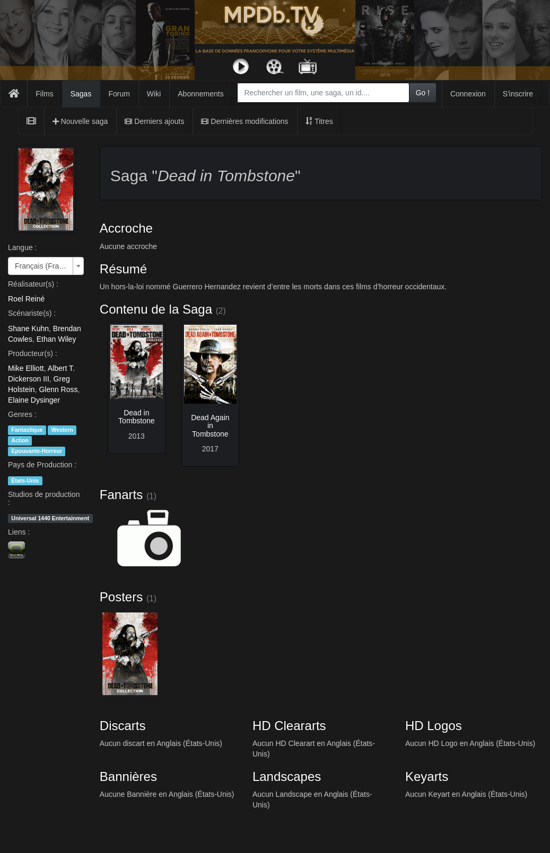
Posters (121, 597)
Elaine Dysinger (34, 400)
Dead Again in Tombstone (210, 425)
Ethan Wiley (56, 339)
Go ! (423, 92)
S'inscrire (518, 94)
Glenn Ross (58, 389)
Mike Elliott (26, 368)
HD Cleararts (289, 725)
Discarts (123, 725)
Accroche (126, 228)
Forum (118, 94)
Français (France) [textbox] (43, 266)
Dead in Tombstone (136, 416)
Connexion (468, 94)
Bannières (128, 776)
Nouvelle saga (80, 121)
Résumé (123, 269)
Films (44, 94)
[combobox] (323, 93)
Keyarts (426, 776)
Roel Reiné (26, 299)
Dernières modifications (244, 121)
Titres (319, 121)
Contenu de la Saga (156, 309)
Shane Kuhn (28, 328)
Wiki (154, 94)
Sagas (81, 94)
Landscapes (286, 776)
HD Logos (433, 725)
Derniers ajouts (154, 121)
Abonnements (200, 94)
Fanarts (121, 494)
